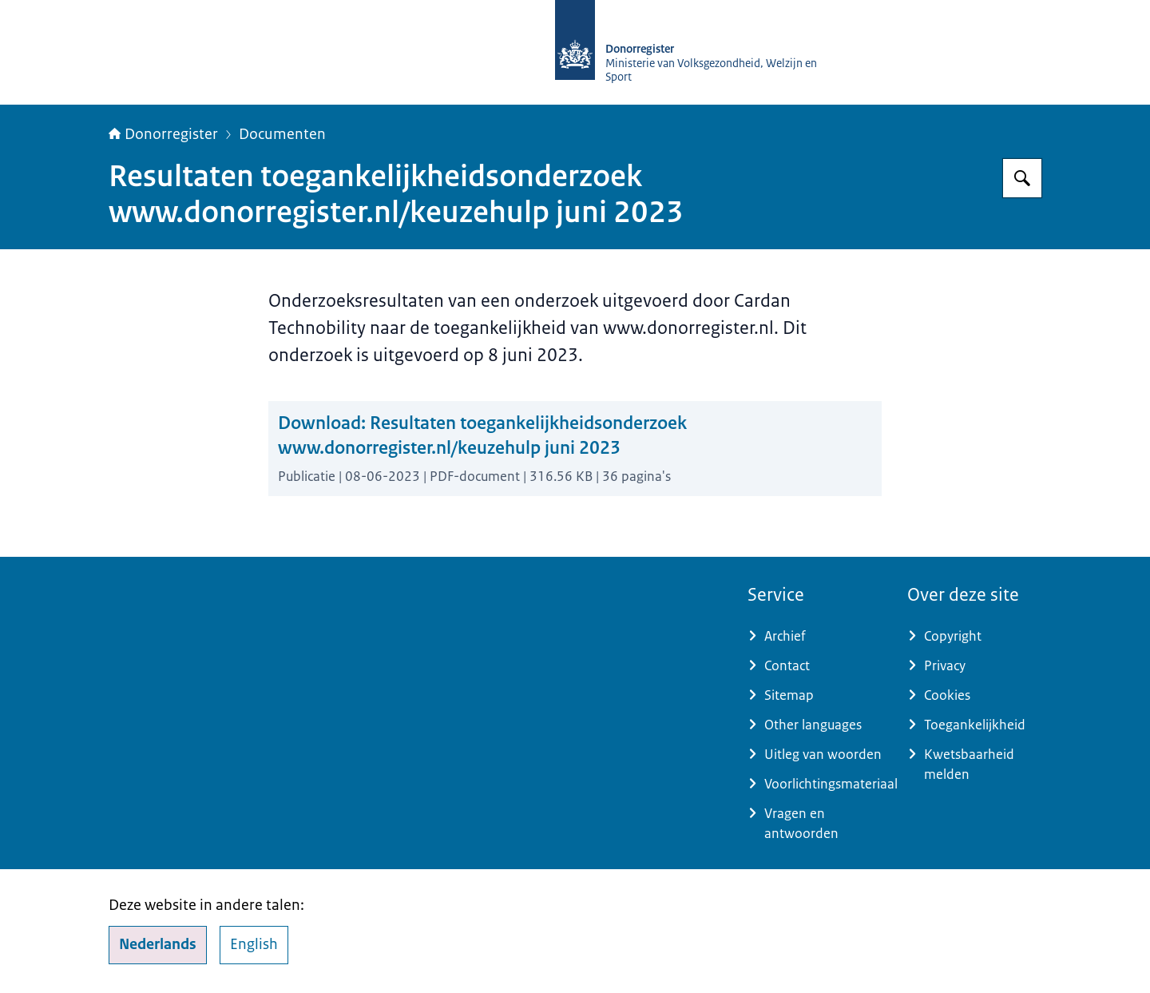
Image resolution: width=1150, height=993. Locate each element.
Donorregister (163, 134)
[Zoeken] (1022, 178)
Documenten (282, 134)
